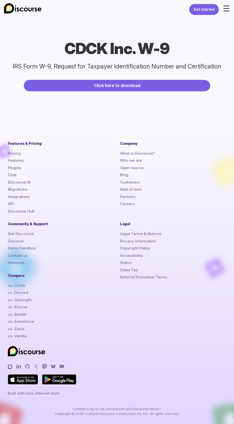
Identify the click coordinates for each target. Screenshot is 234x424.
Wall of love (131, 189)
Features (16, 160)
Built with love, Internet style (34, 393)
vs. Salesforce (21, 321)
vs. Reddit (17, 314)
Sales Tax (129, 270)
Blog (124, 174)
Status (126, 262)
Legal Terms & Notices (140, 233)
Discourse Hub (21, 211)
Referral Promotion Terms (143, 277)
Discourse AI (19, 182)
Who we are (131, 160)
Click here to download (117, 85)
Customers (130, 182)
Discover (16, 241)
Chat (12, 174)
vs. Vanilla (17, 335)
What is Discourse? (137, 153)
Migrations (17, 189)
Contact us (18, 255)
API (11, 203)
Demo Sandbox (22, 248)
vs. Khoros (17, 307)
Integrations (19, 196)
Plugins (14, 167)
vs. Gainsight (20, 299)
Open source (132, 167)
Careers (127, 203)
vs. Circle (16, 285)
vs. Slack (16, 328)
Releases (16, 262)
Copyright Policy (135, 248)
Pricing (14, 153)
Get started (203, 9)
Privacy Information (138, 241)
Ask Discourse (21, 233)
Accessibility (131, 255)
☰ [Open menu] (226, 8)
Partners (127, 196)
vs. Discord (18, 292)
